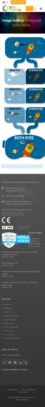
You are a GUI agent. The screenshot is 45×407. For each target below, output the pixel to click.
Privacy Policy (22, 392)
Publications (8, 308)
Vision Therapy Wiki (11, 327)
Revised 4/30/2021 (22, 400)
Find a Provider (9, 334)
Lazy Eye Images (10, 319)
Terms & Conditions (28, 389)
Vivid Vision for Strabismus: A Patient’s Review (34, 241)
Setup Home (18, 2)
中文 (5, 2)
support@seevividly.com (22, 204)
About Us (7, 304)
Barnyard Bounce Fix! (10, 263)
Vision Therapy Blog (11, 316)
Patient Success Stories (12, 338)
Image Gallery (13, 20)
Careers (6, 312)
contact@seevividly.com (21, 201)
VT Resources (9, 331)
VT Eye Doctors (9, 323)
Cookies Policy (12, 389)
